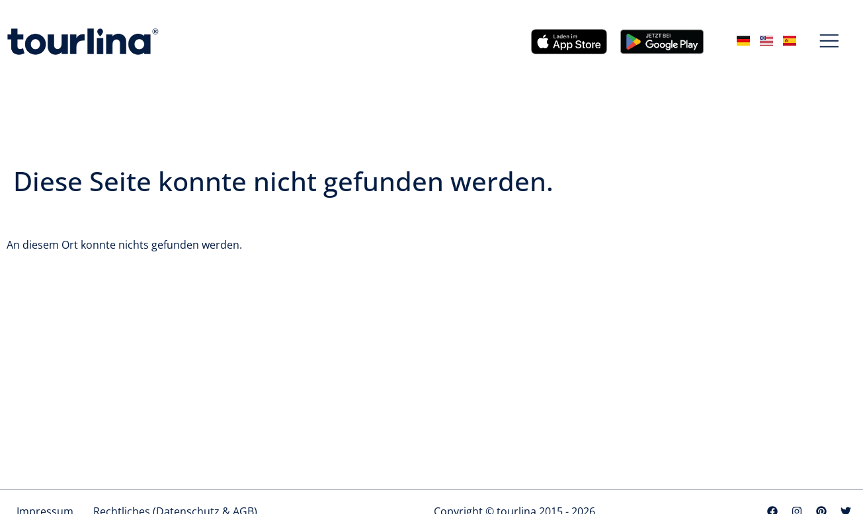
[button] (829, 42)
